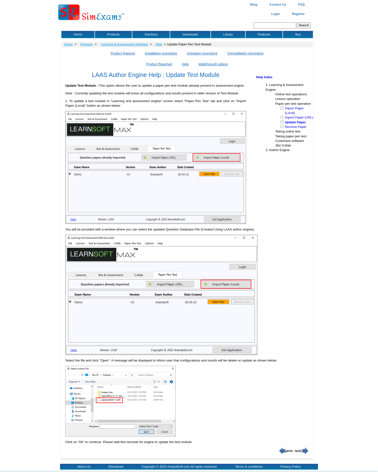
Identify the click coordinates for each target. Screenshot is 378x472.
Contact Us (277, 4)
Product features (122, 53)
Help (158, 44)
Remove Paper (296, 127)
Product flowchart (159, 64)
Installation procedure (161, 53)
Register (298, 14)
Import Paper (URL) (299, 117)
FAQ (301, 4)
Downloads (190, 34)
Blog (253, 4)
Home (78, 34)
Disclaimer (116, 466)
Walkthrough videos (213, 64)
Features (264, 34)
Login (275, 14)
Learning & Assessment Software (124, 44)
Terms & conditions (249, 466)
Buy (298, 34)
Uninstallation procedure (245, 53)
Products (113, 34)
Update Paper (295, 122)
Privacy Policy (290, 466)
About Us (84, 466)
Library (228, 34)
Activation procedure (202, 53)
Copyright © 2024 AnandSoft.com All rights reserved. (179, 466)
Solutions (151, 34)
